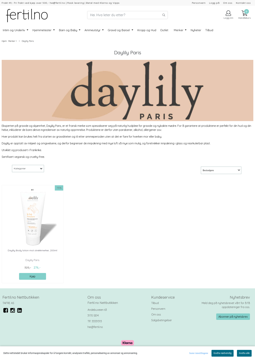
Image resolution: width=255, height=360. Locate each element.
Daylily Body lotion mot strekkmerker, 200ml (32, 250)
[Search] (127, 15)
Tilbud (155, 303)
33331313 (97, 321)
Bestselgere (208, 170)
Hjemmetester (42, 30)
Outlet (164, 30)
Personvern (199, 2)
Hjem (4, 41)
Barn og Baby (68, 30)
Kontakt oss (243, 2)
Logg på (214, 2)
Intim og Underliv (14, 30)
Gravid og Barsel (119, 30)
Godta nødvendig (223, 353)
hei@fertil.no (95, 327)
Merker (179, 30)
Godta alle (244, 353)
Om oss (227, 2)
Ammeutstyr (92, 30)
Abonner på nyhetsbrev (233, 316)
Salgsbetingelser (161, 320)
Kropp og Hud (146, 30)
